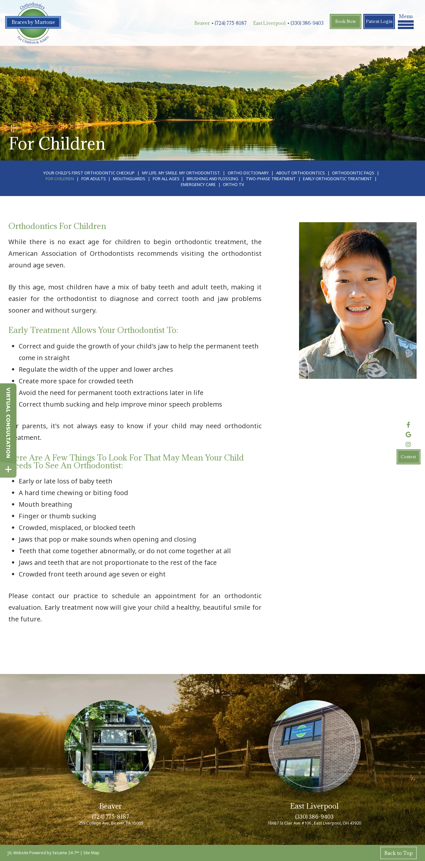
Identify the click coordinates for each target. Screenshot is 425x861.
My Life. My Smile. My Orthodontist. (181, 173)
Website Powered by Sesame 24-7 (43, 853)
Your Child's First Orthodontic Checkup (89, 173)
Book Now (345, 21)
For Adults (93, 179)
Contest (408, 456)
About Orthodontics (300, 173)
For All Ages (166, 179)
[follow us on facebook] (408, 425)
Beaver (202, 23)
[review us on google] (408, 434)
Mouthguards (129, 179)
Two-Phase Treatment (271, 179)
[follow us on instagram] (408, 444)
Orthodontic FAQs (353, 173)
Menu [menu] (406, 21)
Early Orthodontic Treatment (337, 179)
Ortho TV (233, 184)
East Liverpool (269, 23)
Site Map (91, 853)
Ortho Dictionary (248, 173)
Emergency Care (198, 184)
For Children (60, 179)
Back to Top (398, 853)
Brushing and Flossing (212, 179)
